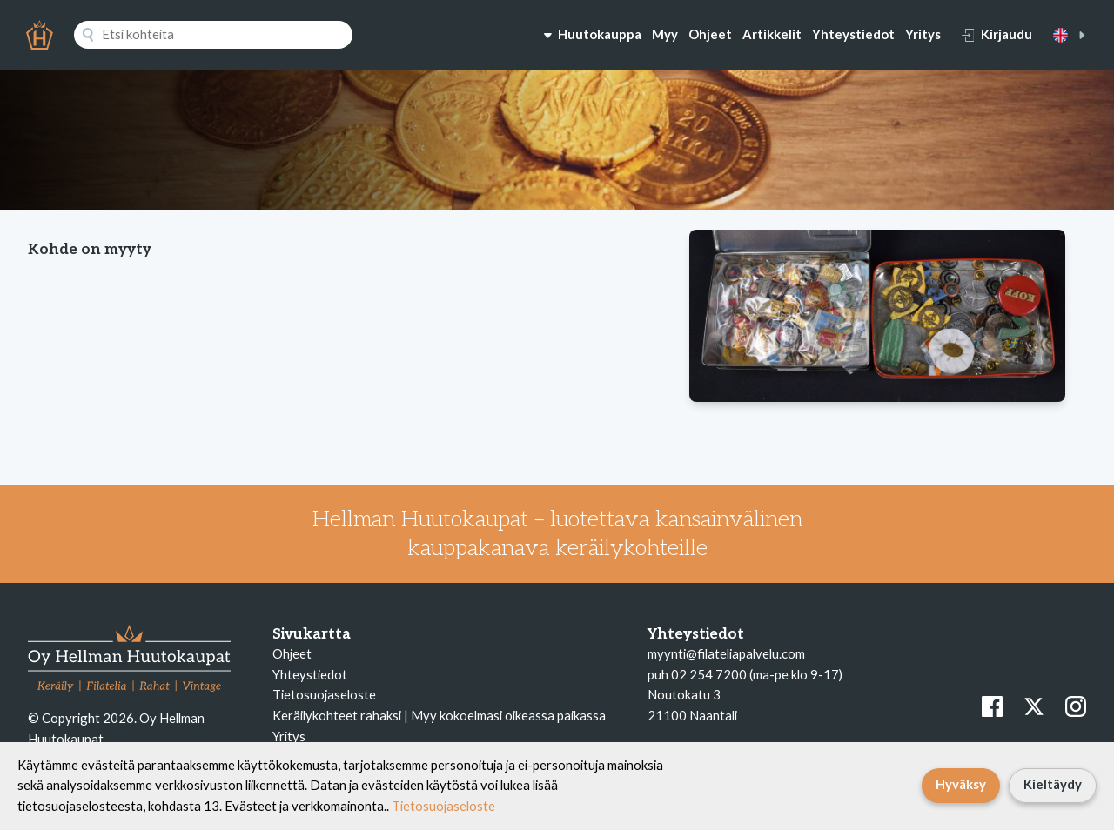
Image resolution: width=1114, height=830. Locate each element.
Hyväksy (961, 784)
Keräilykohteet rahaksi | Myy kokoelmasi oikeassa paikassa (439, 715)
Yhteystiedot (853, 34)
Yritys (923, 34)
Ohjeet (710, 34)
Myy (665, 34)
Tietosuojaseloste (324, 694)
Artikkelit (772, 34)
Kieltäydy (1052, 784)
